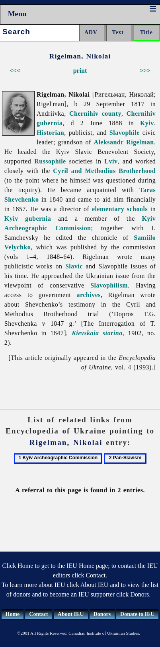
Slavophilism (109, 285)
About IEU (71, 614)
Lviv (110, 161)
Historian (50, 132)
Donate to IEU (137, 614)
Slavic (74, 266)
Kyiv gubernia (27, 218)
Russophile (50, 161)
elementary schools (120, 209)
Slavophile (124, 132)
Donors (102, 614)
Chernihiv (84, 113)
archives (89, 294)
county (111, 113)
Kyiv (147, 123)
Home (13, 614)
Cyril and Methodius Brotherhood (104, 170)
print (80, 70)
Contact (38, 614)
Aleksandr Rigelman (124, 142)
